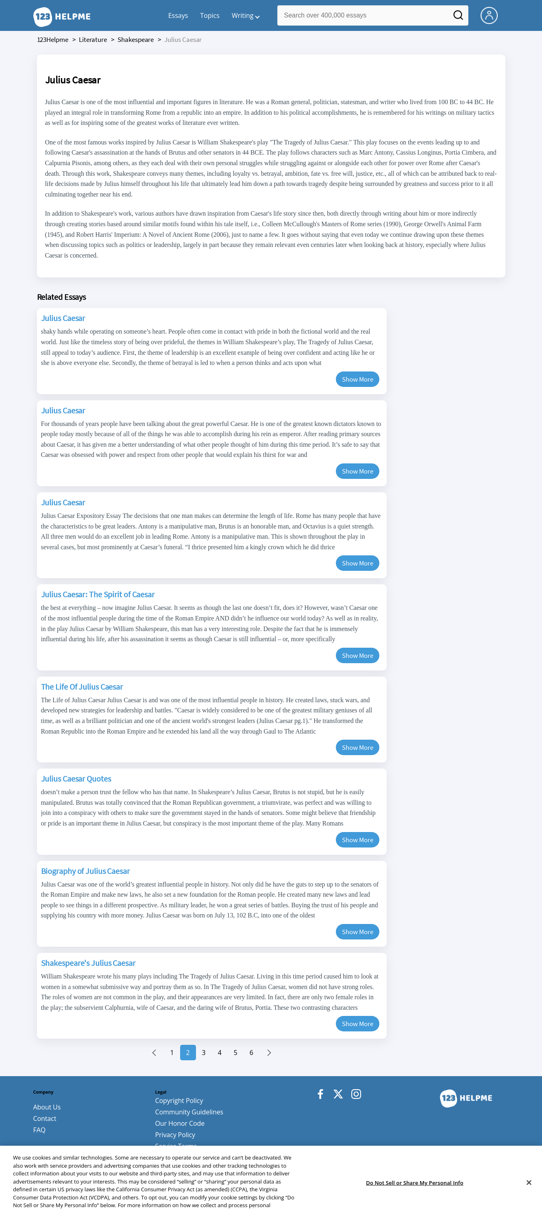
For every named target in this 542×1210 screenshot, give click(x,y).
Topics (210, 15)
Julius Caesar (63, 318)
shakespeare (136, 39)
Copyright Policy (179, 1100)
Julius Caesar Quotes (76, 778)
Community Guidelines (189, 1111)
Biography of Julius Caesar (85, 871)
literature (93, 39)
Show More (357, 379)
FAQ (39, 1129)
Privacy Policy (175, 1134)
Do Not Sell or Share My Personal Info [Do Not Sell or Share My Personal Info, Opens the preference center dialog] (414, 1199)
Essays (178, 15)
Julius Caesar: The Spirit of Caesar (98, 594)
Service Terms (176, 1146)
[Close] (529, 1200)
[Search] (458, 17)
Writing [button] (243, 15)
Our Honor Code (180, 1123)
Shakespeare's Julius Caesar (88, 963)
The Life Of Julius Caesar (82, 686)
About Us (47, 1107)
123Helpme (52, 39)
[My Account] (492, 14)
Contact (45, 1118)
